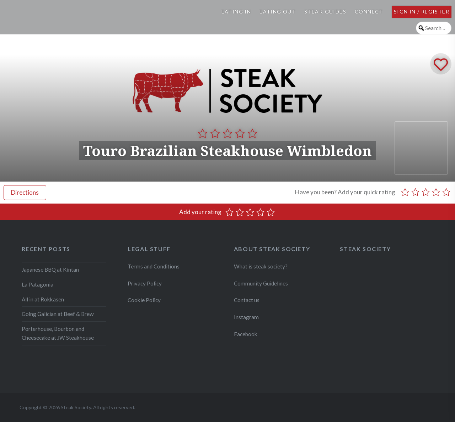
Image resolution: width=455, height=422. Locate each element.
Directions (25, 192)
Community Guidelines (261, 283)
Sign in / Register (421, 12)
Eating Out (277, 12)
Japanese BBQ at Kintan (50, 269)
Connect (369, 12)
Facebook (245, 334)
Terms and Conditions (154, 266)
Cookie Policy (144, 300)
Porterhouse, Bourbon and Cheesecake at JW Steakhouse (58, 333)
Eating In (236, 12)
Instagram (247, 317)
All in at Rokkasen (43, 299)
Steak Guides (325, 12)
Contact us (246, 300)
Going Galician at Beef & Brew (58, 314)
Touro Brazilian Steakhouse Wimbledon (227, 150)
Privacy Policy (145, 283)
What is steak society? (261, 266)
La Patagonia (37, 284)
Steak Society (365, 248)
